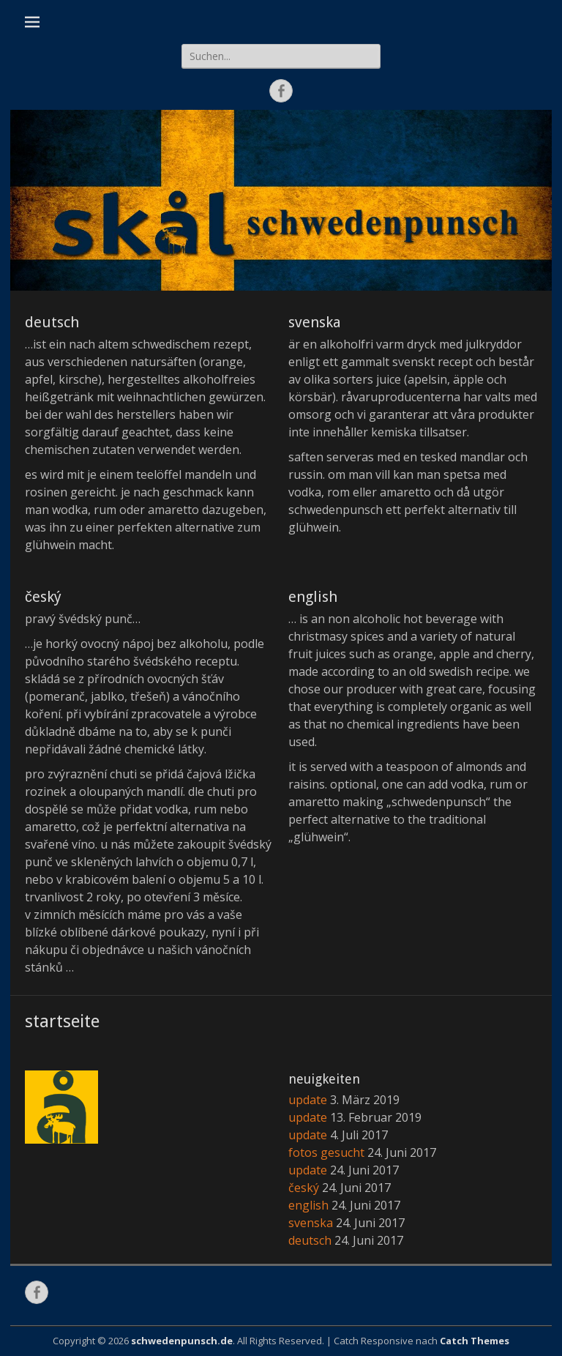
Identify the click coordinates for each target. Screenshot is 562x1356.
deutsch (52, 322)
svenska (314, 322)
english (312, 597)
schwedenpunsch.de (182, 1340)
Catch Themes (474, 1340)
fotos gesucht (326, 1152)
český (43, 597)
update (307, 1100)
